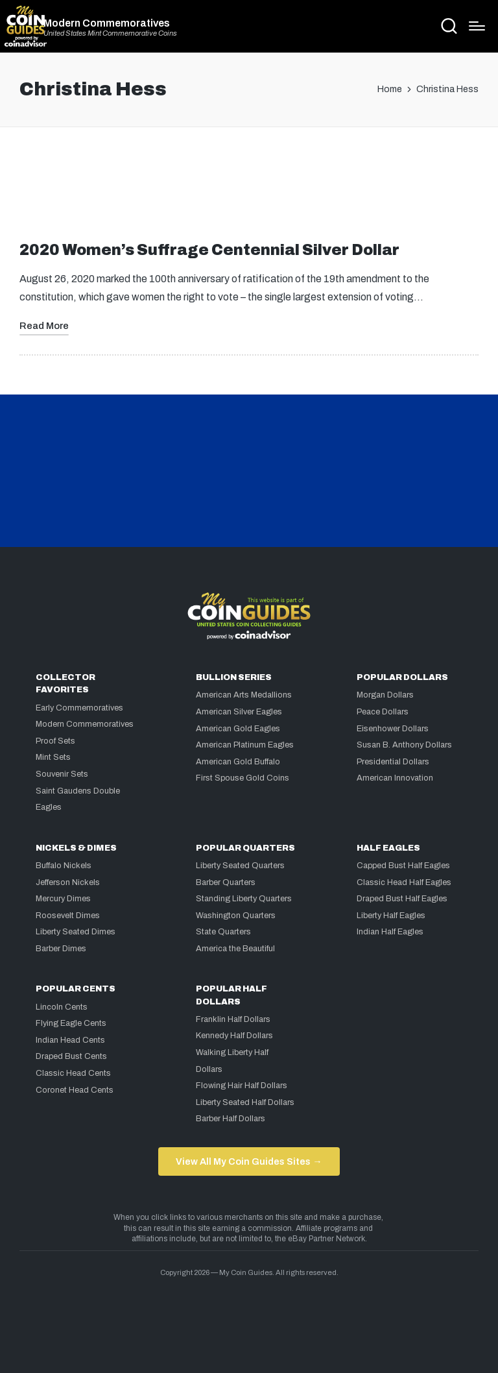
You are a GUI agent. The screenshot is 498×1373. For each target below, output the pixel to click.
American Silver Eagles (239, 711)
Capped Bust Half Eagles (403, 865)
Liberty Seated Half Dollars (245, 1102)
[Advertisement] (249, 189)
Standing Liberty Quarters (244, 898)
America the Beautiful (235, 948)
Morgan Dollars (385, 694)
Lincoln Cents (62, 1007)
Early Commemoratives (79, 707)
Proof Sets (55, 741)
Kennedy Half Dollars (234, 1035)
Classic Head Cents (73, 1073)
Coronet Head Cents (74, 1090)
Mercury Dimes (63, 898)
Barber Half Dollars (230, 1118)
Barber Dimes (61, 948)
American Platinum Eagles (245, 744)
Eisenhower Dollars (393, 728)
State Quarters (223, 931)
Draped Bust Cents (71, 1056)
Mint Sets (53, 757)
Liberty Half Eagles (391, 915)
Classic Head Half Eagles (404, 882)
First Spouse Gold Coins (242, 778)
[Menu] (477, 25)
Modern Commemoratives (106, 23)
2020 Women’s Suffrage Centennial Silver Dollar (209, 250)
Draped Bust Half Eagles (402, 898)
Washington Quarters (236, 915)
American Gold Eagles (238, 728)
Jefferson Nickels (68, 882)
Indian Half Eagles (390, 931)
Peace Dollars (383, 711)
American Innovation (395, 778)
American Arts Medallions (244, 694)
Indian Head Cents (70, 1040)
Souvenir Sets (62, 774)
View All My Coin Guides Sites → (249, 1161)
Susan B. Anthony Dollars (404, 744)
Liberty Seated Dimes (75, 931)
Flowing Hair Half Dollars (241, 1085)
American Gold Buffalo (238, 761)
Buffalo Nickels (63, 865)
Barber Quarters (225, 882)
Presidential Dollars (393, 761)
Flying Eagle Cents (71, 1023)
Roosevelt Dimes (68, 915)
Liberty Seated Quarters (240, 865)
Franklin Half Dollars (233, 1019)
